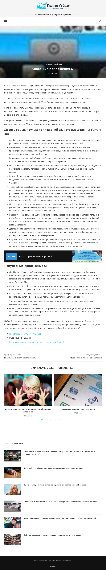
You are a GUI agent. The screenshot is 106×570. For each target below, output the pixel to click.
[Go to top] (53, 566)
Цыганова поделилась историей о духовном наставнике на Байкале (55, 485)
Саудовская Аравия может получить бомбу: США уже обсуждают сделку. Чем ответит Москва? (59, 453)
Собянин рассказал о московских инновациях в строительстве (52, 535)
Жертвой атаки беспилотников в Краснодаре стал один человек (54, 468)
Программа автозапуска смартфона (78, 409)
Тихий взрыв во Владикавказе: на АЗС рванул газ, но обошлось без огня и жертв (60, 502)
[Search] (100, 21)
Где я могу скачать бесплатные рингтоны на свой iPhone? (36, 342)
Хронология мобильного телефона (26, 333)
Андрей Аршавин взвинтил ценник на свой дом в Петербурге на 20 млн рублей (60, 518)
